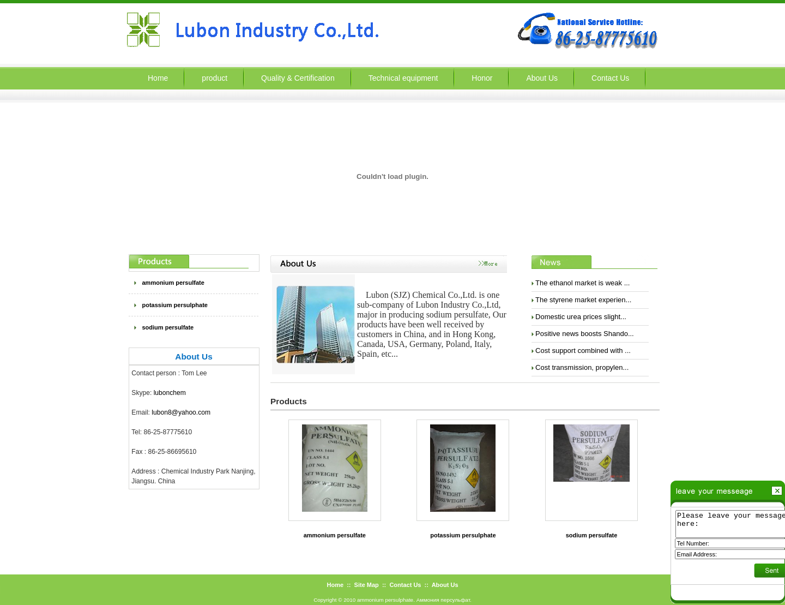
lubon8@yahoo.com (181, 412)
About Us (542, 78)
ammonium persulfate (173, 282)
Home (335, 585)
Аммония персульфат (443, 600)
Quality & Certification (298, 78)
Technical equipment (403, 78)
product (214, 78)
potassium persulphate (175, 305)
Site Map (366, 585)
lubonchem (170, 393)
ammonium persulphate (385, 600)
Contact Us (610, 78)
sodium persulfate (168, 327)
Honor (482, 78)
